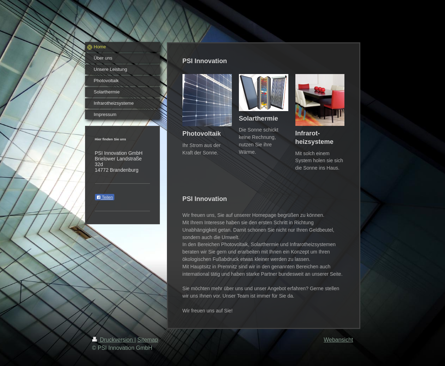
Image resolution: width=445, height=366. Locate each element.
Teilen (104, 197)
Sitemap (147, 340)
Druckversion (113, 340)
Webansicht (338, 340)
